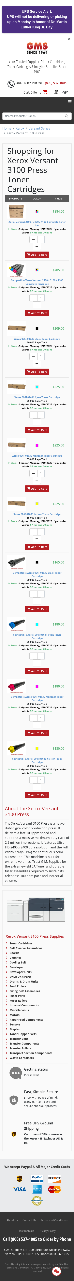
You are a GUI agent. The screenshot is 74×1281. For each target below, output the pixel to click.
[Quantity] (41, 239)
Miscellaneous (19, 1010)
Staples (14, 1029)
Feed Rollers (17, 986)
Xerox (20, 128)
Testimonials (26, 1231)
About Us (12, 1220)
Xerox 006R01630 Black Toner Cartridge (37, 339)
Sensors (14, 1024)
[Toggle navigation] (70, 102)
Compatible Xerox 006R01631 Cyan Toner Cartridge (37, 636)
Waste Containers (21, 1058)
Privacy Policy (47, 1231)
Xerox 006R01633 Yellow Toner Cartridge (37, 514)
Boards (14, 953)
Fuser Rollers (18, 1000)
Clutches (15, 958)
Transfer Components (24, 1043)
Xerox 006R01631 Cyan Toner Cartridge (37, 397)
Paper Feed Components (26, 1020)
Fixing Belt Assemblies (24, 991)
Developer (16, 967)
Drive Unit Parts (20, 977)
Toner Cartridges (20, 943)
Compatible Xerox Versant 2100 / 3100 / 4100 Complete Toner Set (37, 282)
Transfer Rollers (20, 1048)
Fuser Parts (17, 996)
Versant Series (39, 128)
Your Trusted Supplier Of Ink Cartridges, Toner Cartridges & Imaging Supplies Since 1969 (37, 66)
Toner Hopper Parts (23, 1034)
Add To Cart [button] (37, 254)
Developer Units (20, 972)
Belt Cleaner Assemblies (25, 948)
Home (6, 128)
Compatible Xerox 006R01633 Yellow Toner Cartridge (37, 760)
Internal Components (24, 1005)
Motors (14, 1015)
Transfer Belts (18, 1039)
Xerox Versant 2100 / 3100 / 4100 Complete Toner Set (37, 223)
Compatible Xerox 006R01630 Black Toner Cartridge (37, 574)
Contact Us (29, 1220)
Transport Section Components (30, 1053)
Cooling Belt (17, 962)
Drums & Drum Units (23, 981)
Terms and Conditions (54, 1220)
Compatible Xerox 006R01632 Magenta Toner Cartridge (37, 698)
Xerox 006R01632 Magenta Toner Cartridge (37, 455)
